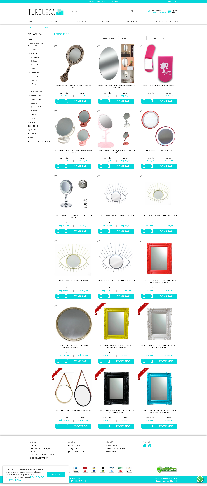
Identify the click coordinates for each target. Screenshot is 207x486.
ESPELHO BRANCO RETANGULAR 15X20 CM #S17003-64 (159, 348)
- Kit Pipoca (33, 88)
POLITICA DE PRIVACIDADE (42, 457)
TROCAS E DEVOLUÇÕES (41, 454)
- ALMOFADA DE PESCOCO (35, 44)
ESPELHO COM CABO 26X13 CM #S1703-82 (73, 87)
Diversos (31, 137)
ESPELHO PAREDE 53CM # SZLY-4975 (73, 413)
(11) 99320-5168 (76, 454)
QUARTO (32, 130)
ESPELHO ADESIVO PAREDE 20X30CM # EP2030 (116, 87)
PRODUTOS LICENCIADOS (39, 141)
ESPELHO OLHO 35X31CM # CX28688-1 (116, 217)
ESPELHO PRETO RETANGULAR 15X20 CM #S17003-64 (116, 413)
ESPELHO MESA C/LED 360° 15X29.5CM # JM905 (73, 217)
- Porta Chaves (34, 95)
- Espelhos (32, 80)
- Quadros (32, 103)
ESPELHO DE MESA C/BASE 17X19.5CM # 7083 (73, 152)
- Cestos (31, 69)
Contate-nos (75, 448)
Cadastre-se (162, 12)
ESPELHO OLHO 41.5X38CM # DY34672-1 (116, 282)
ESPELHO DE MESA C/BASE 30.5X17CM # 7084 (116, 152)
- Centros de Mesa (35, 65)
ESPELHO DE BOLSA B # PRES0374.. (159, 86)
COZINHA (32, 122)
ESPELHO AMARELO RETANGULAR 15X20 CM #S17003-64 (116, 348)
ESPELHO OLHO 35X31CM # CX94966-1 (159, 217)
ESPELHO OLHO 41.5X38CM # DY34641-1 (73, 282)
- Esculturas (33, 76)
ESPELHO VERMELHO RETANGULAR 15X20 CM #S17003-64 (159, 283)
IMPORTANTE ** (37, 448)
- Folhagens (33, 84)
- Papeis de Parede (35, 92)
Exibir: (154, 38)
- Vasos (31, 118)
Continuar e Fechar (55, 475)
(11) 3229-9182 (75, 451)
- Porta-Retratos (35, 99)
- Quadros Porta (35, 107)
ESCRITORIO (33, 126)
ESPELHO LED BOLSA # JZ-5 (159, 151)
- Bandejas (32, 53)
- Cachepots (33, 57)
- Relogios (32, 111)
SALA (36, 28)
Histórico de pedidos (115, 451)
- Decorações (33, 72)
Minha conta (111, 448)
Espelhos (45, 28)
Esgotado (123, 362)
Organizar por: (108, 38)
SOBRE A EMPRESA (39, 460)
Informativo (110, 454)
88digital (173, 483)
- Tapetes (32, 114)
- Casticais (32, 61)
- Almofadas (33, 49)
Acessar (153, 12)
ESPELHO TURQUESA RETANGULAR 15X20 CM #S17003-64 (159, 413)
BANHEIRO (32, 134)
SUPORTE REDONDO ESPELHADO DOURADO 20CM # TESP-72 (73, 348)
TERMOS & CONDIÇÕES (41, 451)
